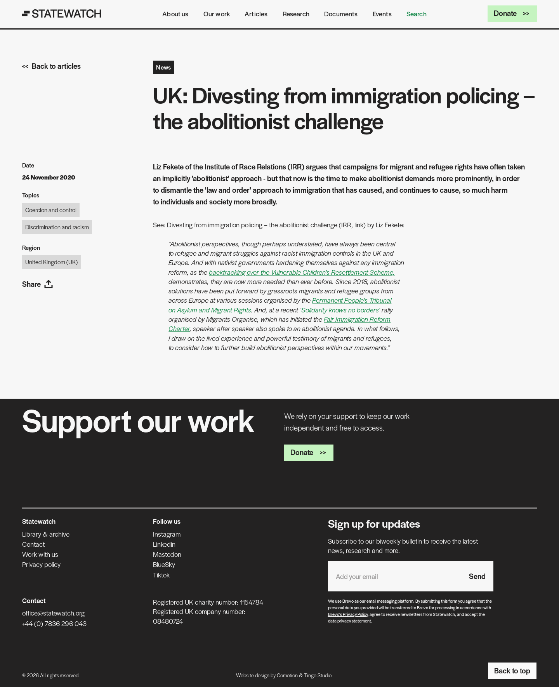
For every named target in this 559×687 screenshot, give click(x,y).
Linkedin (164, 544)
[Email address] (394, 576)
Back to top (512, 670)
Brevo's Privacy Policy (348, 614)
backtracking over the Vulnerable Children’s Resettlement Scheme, (302, 272)
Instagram (167, 534)
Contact (33, 544)
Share (37, 284)
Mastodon (167, 554)
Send (477, 576)
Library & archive (45, 534)
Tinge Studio (318, 675)
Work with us (40, 554)
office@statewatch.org (53, 612)
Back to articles (51, 66)
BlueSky (164, 564)
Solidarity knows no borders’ (340, 309)
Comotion (287, 675)
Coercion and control (50, 210)
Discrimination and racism (57, 227)
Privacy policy (41, 564)
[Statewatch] (61, 13)
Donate (512, 13)
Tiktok (161, 574)
